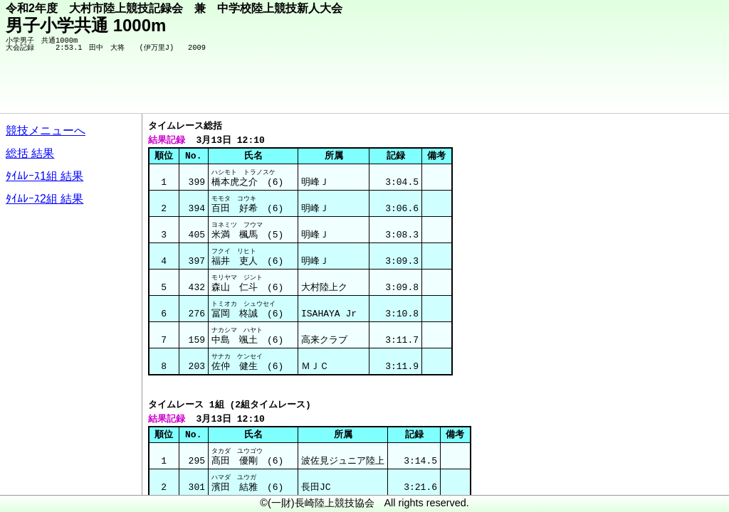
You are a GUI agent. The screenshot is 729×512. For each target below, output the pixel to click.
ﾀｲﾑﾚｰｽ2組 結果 (44, 199)
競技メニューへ (45, 130)
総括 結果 (30, 153)
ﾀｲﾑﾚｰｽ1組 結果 (44, 176)
